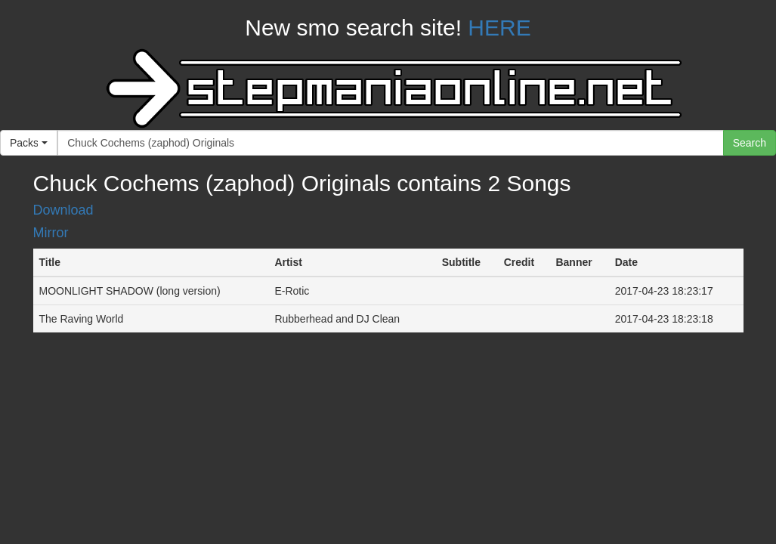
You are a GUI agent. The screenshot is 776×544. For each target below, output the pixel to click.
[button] (28, 143)
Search (749, 143)
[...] (390, 143)
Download (63, 210)
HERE (499, 27)
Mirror (51, 232)
